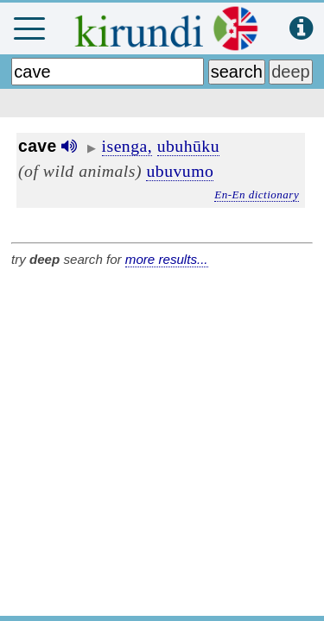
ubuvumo (179, 170)
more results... (166, 259)
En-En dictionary (256, 194)
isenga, (127, 145)
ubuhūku (188, 145)
